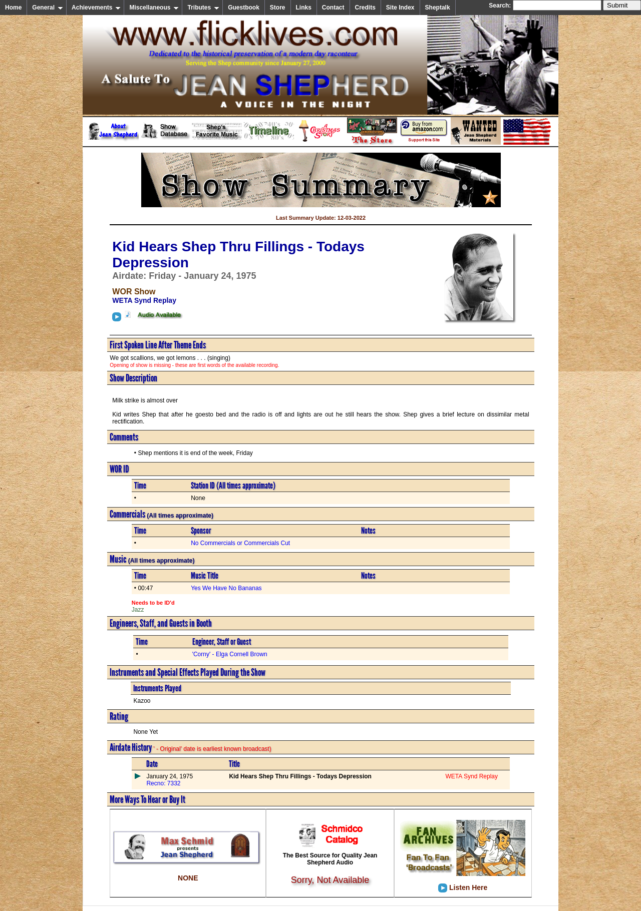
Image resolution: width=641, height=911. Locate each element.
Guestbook (243, 7)
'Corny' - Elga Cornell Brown (229, 654)
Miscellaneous (154, 7)
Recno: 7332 (163, 783)
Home (13, 7)
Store (277, 7)
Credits (365, 7)
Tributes (203, 7)
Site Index (400, 7)
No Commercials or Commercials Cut (240, 543)
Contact (333, 7)
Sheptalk (437, 7)
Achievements (96, 7)
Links (303, 7)
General (47, 7)
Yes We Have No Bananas (226, 588)
